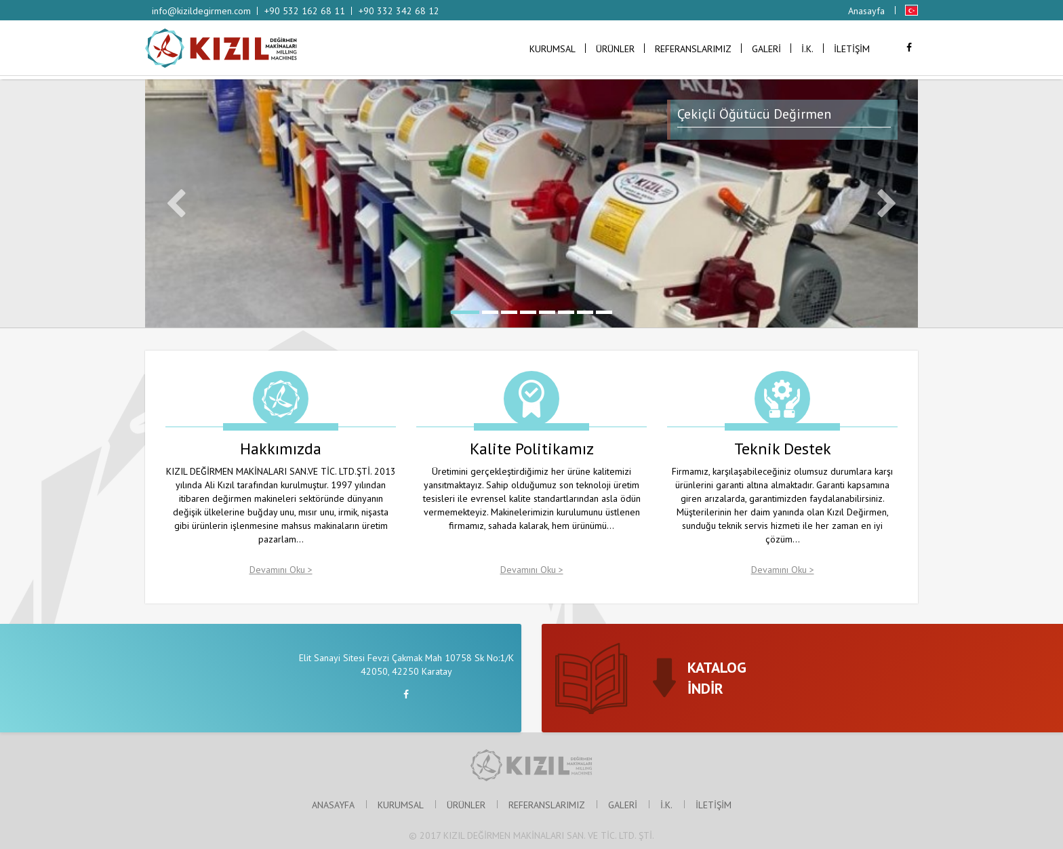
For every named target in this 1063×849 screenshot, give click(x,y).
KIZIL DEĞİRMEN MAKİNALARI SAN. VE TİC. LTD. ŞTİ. (548, 835)
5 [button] (547, 312)
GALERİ (766, 49)
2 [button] (490, 312)
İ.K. (807, 49)
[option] (531, 203)
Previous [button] (176, 203)
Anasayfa (866, 11)
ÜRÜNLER (615, 49)
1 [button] (465, 312)
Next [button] (886, 203)
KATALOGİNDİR (716, 678)
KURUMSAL (552, 49)
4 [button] (528, 312)
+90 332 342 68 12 (399, 11)
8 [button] (604, 312)
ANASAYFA (333, 805)
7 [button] (585, 312)
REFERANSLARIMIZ (693, 49)
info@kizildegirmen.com (201, 11)
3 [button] (509, 312)
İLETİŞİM (852, 49)
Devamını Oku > (281, 570)
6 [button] (566, 312)
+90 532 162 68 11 (304, 11)
